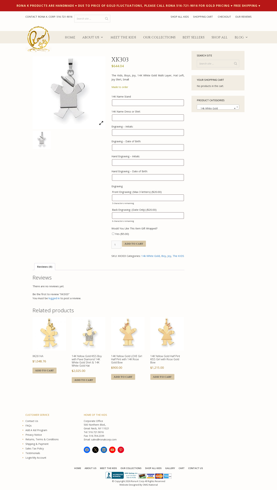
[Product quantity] (116, 245)
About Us (94, 37)
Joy (169, 256)
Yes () (120, 234)
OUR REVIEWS (243, 16)
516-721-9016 (64, 16)
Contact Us (31, 421)
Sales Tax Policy (34, 448)
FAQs (28, 425)
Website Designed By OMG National (138, 484)
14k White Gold (150, 256)
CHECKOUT (224, 16)
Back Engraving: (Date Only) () (134, 209)
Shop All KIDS (153, 468)
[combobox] (218, 107)
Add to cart (134, 244)
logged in (54, 298)
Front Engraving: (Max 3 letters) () (137, 192)
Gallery (170, 468)
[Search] (106, 18)
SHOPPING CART (203, 16)
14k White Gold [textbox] (216, 108)
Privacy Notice (33, 434)
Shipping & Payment (37, 444)
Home (70, 37)
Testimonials (32, 453)
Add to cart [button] (44, 370)
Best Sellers (193, 37)
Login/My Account (35, 457)
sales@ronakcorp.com (104, 439)
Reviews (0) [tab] (44, 266)
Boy (163, 256)
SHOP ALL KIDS (180, 16)
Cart (182, 468)
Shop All (219, 37)
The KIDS (178, 256)
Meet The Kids (123, 37)
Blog (243, 37)
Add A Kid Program (36, 430)
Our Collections (159, 37)
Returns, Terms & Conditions (42, 439)
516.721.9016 (96, 432)
